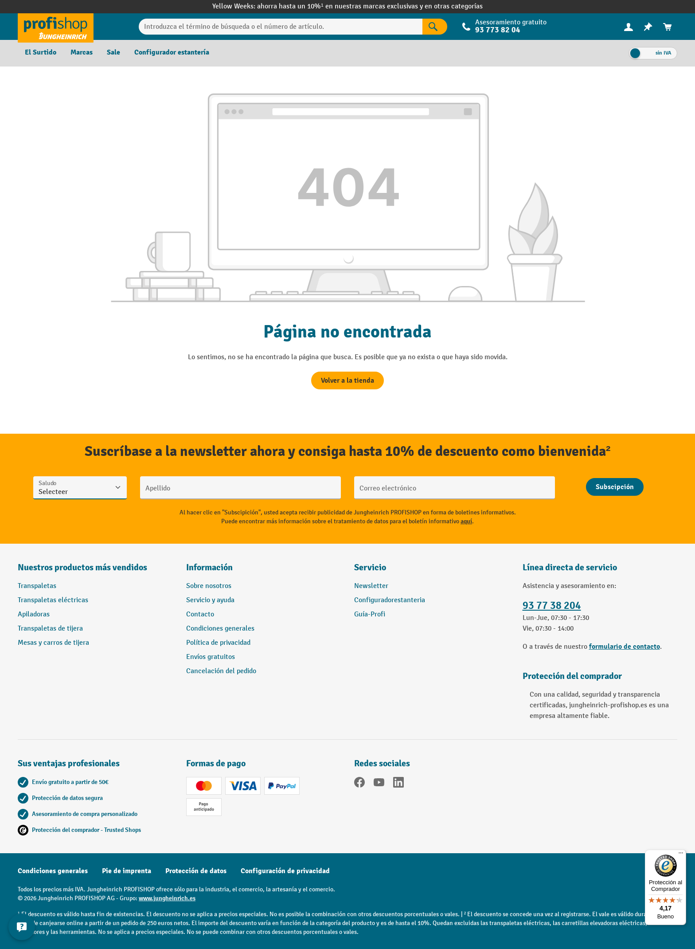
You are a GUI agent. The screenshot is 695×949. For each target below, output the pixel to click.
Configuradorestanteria (389, 600)
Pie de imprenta (126, 871)
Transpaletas (37, 586)
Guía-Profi (369, 614)
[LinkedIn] (398, 784)
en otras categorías (454, 6)
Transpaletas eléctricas (53, 600)
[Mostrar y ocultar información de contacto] (22, 927)
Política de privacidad (218, 643)
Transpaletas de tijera (50, 628)
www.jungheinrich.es (167, 898)
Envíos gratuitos (210, 657)
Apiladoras (34, 614)
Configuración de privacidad (285, 871)
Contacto (200, 614)
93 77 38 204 (552, 605)
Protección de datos (195, 871)
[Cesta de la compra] (667, 27)
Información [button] (209, 567)
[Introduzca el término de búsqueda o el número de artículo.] (281, 27)
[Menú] (680, 855)
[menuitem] (628, 27)
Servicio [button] (370, 567)
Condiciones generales (220, 628)
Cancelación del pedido (221, 671)
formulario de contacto (624, 646)
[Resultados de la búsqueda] (434, 27)
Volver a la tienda (347, 380)
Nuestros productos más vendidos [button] (82, 567)
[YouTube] (379, 784)
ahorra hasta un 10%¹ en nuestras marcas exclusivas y (340, 6)
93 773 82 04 (497, 30)
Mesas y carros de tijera (53, 643)
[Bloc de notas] (648, 27)
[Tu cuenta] (628, 26)
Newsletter (371, 586)
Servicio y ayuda (210, 600)
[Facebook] (359, 784)
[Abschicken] (615, 487)
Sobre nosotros (208, 586)
